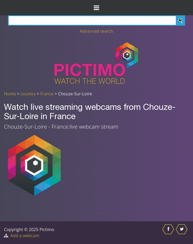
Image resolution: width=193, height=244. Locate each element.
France (46, 94)
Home (10, 94)
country (28, 94)
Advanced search (96, 31)
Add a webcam (24, 235)
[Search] (96, 20)
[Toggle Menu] (96, 7)
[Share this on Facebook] (169, 233)
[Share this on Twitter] (182, 233)
